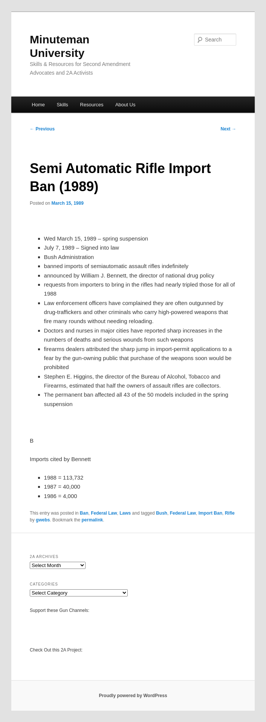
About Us (125, 104)
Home (38, 104)
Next (228, 129)
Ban (84, 513)
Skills (62, 104)
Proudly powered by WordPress (133, 695)
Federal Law (104, 513)
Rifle (230, 513)
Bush (161, 513)
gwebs (43, 520)
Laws (125, 513)
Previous (42, 129)
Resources (91, 104)
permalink (92, 520)
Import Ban (210, 513)
